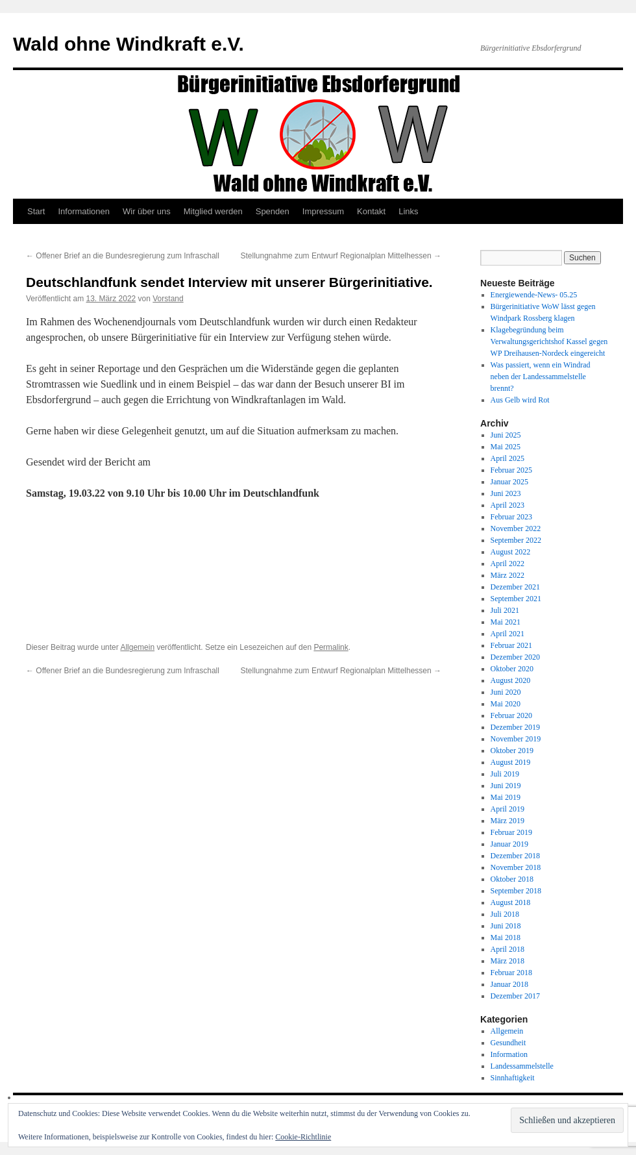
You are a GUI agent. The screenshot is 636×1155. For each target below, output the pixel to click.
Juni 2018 (506, 925)
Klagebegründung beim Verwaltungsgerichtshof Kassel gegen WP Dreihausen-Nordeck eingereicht (549, 341)
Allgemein (137, 647)
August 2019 (511, 762)
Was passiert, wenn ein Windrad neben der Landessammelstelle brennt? (541, 376)
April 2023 (507, 505)
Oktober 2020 (512, 668)
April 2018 (507, 949)
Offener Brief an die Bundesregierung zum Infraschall (122, 255)
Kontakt (371, 211)
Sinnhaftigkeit (513, 1077)
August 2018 (511, 902)
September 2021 (516, 598)
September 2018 (516, 890)
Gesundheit (508, 1042)
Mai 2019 (505, 797)
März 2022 (507, 575)
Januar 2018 (509, 984)
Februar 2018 (511, 972)
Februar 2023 (511, 516)
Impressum (323, 211)
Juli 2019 (505, 773)
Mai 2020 (505, 703)
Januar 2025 (509, 481)
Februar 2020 (511, 715)
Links (408, 211)
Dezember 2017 (515, 995)
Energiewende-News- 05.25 (534, 294)
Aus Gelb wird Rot (520, 399)
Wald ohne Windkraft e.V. (128, 44)
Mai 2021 (505, 622)
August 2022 (511, 551)
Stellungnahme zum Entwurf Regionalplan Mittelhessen (341, 255)
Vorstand (168, 298)
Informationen (84, 211)
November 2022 (516, 528)
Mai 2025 (505, 446)
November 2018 (516, 867)
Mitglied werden (213, 211)
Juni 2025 (506, 435)
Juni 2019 (506, 785)
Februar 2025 (511, 470)
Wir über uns (147, 211)
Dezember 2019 (515, 727)
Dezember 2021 (515, 586)
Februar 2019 (511, 832)
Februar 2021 (511, 645)
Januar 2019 (509, 844)
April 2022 (507, 563)
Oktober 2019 (512, 750)
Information (509, 1054)
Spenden (272, 211)
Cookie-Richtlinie (303, 1136)
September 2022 (516, 540)
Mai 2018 (505, 937)
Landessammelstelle (522, 1066)
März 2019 (507, 820)
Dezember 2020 (515, 657)
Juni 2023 (506, 493)
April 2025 (507, 458)
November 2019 (516, 738)
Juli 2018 (505, 914)
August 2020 (511, 680)
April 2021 (507, 633)
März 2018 (507, 960)
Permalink (330, 647)
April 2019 (507, 808)
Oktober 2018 (512, 879)
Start (36, 211)
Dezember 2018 (515, 855)
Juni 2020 (506, 692)
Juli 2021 (505, 610)
